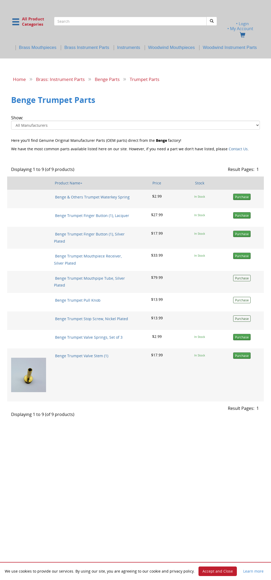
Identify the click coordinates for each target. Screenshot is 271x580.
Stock (199, 182)
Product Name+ (68, 182)
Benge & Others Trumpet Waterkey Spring (92, 197)
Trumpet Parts (144, 79)
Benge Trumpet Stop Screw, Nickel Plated (91, 318)
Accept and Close (217, 571)
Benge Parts (107, 79)
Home (19, 79)
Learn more (253, 571)
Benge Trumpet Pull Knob (78, 299)
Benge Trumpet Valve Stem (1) (81, 355)
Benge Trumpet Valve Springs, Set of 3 (89, 336)
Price (156, 182)
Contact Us (238, 148)
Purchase (242, 197)
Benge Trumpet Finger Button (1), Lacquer (92, 215)
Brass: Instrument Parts (60, 79)
